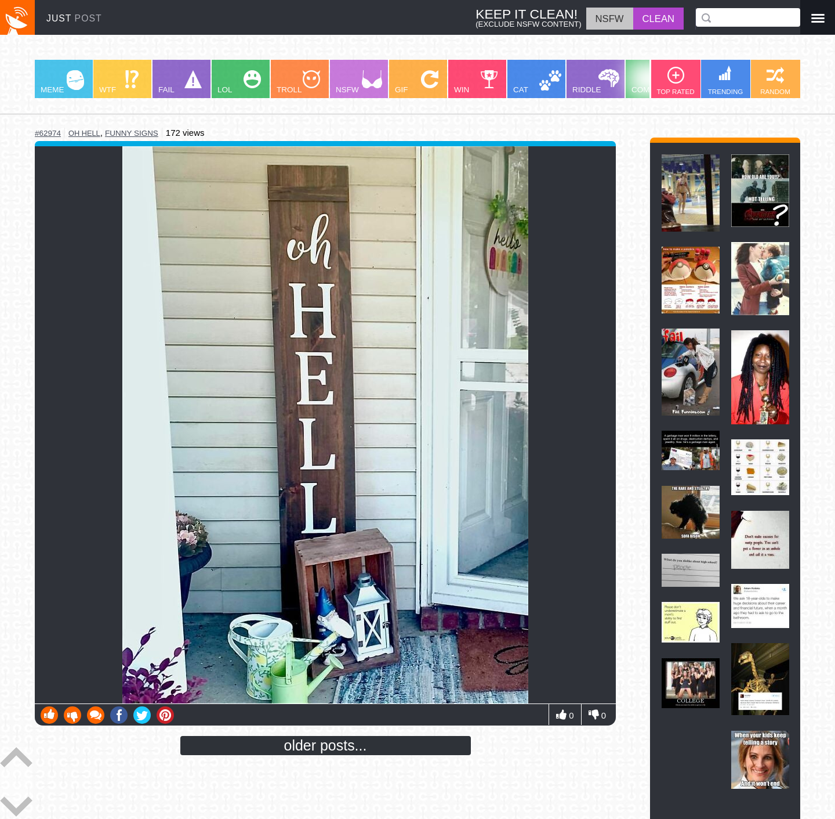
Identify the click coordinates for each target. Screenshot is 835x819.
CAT (537, 82)
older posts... (325, 745)
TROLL (298, 82)
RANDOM (775, 81)
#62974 (48, 133)
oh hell (84, 133)
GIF (416, 82)
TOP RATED (675, 81)
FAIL (180, 82)
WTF (119, 82)
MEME (62, 82)
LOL (239, 82)
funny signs (131, 133)
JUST (74, 18)
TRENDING (725, 80)
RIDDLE (595, 81)
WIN (476, 82)
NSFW (359, 82)
